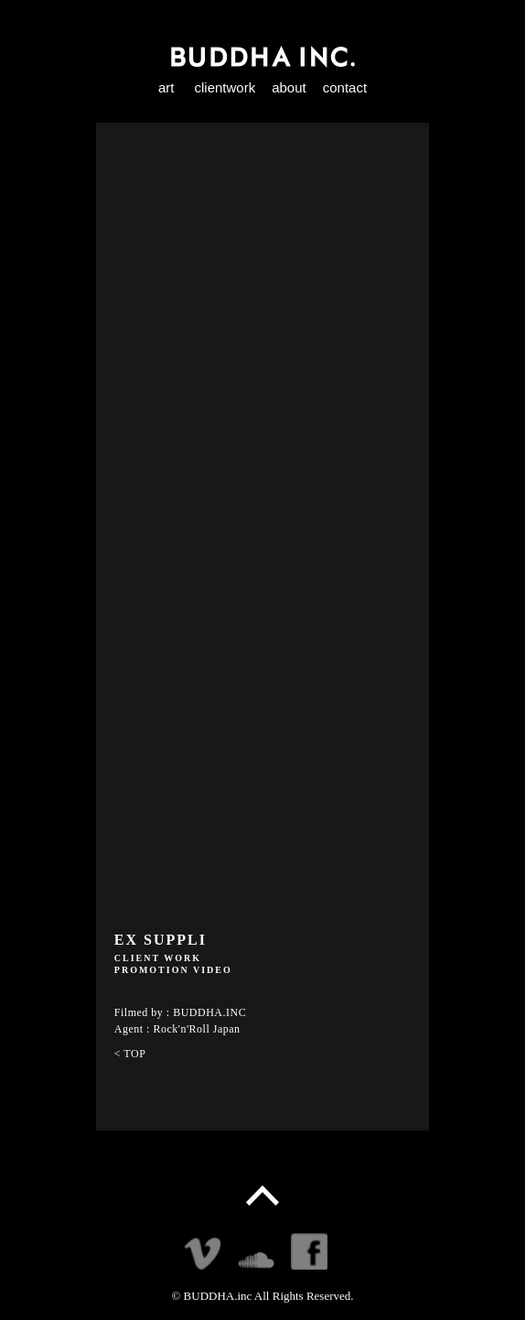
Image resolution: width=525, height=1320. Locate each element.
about (289, 87)
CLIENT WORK (157, 958)
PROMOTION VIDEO (173, 970)
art (166, 87)
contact (345, 87)
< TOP (130, 1053)
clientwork (224, 87)
